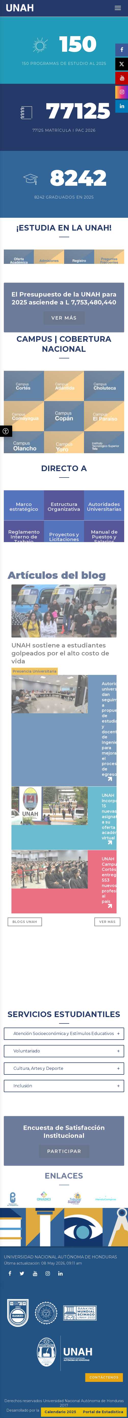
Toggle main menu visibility (118, 5)
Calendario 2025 (60, 1412)
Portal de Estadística (103, 1412)
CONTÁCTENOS (104, 1377)
